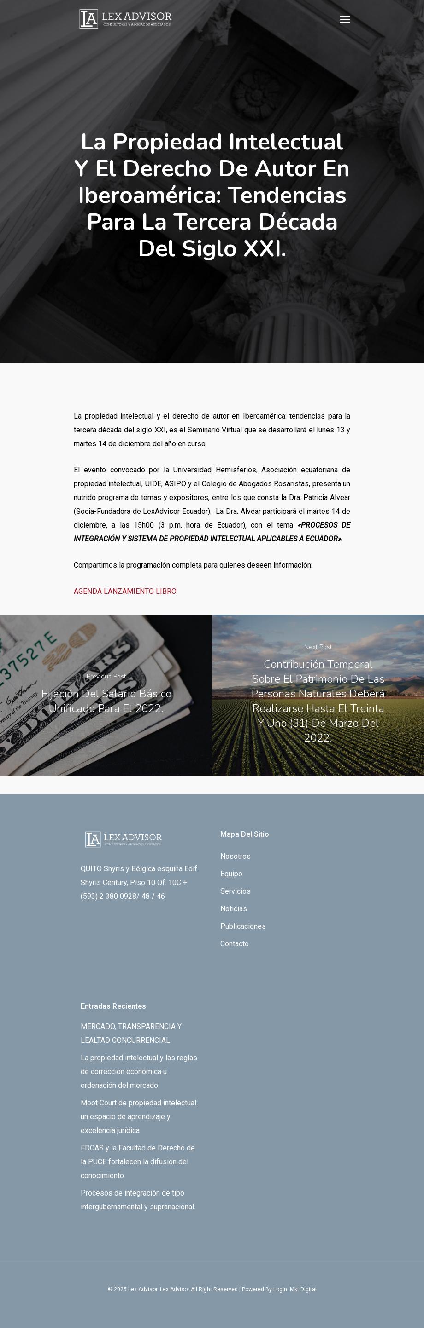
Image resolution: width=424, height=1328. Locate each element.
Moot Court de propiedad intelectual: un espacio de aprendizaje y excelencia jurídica (139, 1116)
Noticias (233, 908)
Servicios (235, 891)
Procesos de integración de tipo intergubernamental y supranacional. (138, 1200)
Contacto (234, 943)
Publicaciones (243, 926)
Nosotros (235, 856)
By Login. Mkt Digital (291, 1289)
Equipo (231, 873)
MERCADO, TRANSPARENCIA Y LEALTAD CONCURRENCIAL (131, 1033)
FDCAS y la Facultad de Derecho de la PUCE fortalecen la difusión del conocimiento (138, 1162)
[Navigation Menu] (345, 18)
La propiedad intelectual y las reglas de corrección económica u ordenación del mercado (139, 1071)
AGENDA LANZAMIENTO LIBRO (125, 591)
